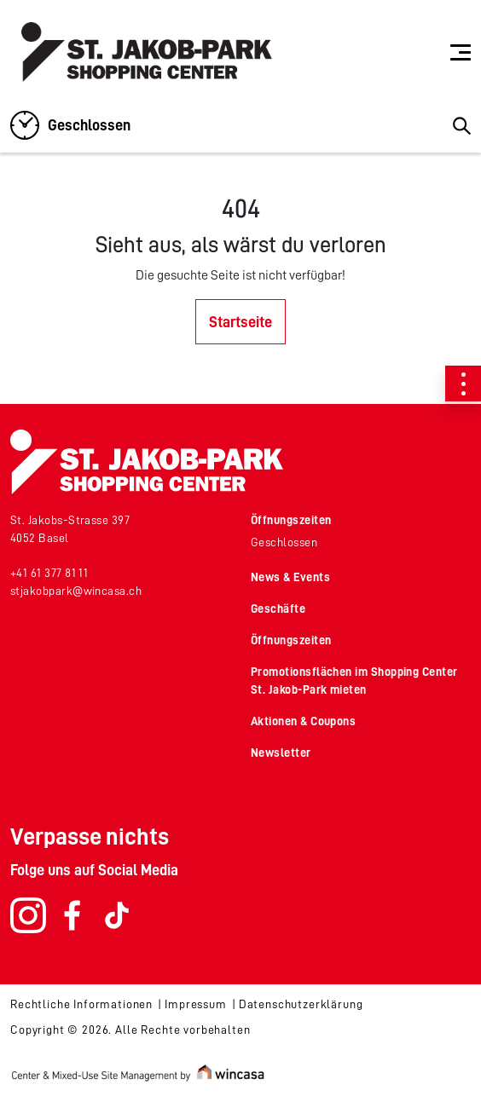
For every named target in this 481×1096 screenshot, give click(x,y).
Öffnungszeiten (291, 520)
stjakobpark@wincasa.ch (76, 591)
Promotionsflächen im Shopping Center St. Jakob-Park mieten (354, 680)
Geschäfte (278, 608)
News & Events (290, 577)
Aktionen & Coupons (303, 721)
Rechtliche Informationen (81, 1004)
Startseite (240, 322)
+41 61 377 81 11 (49, 573)
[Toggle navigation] (460, 52)
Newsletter (281, 753)
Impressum (196, 1004)
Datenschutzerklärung (301, 1004)
